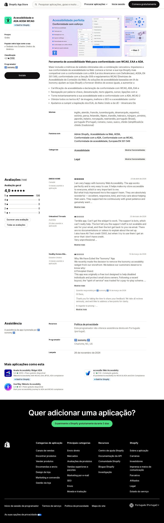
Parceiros (135, 475)
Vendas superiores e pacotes (77, 468)
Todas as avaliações (16, 225)
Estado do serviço (139, 491)
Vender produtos (44, 461)
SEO (69, 480)
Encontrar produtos (46, 456)
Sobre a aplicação (139, 450)
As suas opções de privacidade (20, 514)
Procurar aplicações (95, 4)
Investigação (105, 472)
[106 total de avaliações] (38, 195)
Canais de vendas (45, 450)
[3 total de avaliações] (39, 212)
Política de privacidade (86, 324)
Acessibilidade (82, 150)
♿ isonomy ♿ (11, 67)
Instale (22, 75)
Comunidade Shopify (109, 461)
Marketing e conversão (48, 477)
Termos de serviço (51, 506)
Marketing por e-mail (78, 475)
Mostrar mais (79, 207)
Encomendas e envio (46, 466)
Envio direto (73, 450)
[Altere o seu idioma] (147, 505)
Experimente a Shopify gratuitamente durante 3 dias (82, 423)
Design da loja (43, 472)
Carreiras (134, 456)
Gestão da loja (43, 483)
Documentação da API (110, 456)
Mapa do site (98, 506)
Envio (70, 486)
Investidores (136, 461)
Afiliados (134, 480)
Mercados (72, 456)
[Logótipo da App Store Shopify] (16, 4)
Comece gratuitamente (144, 4)
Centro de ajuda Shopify (111, 450)
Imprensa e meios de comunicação (140, 468)
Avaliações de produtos (79, 461)
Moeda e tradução (76, 491)
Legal (77, 159)
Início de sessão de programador (21, 506)
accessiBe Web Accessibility (106, 370)
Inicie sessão (118, 4)
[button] (42, 375)
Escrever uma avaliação (17, 220)
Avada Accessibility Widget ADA (27, 370)
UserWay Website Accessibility (27, 384)
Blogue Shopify (106, 466)
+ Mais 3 (135, 50)
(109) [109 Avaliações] (12, 58)
